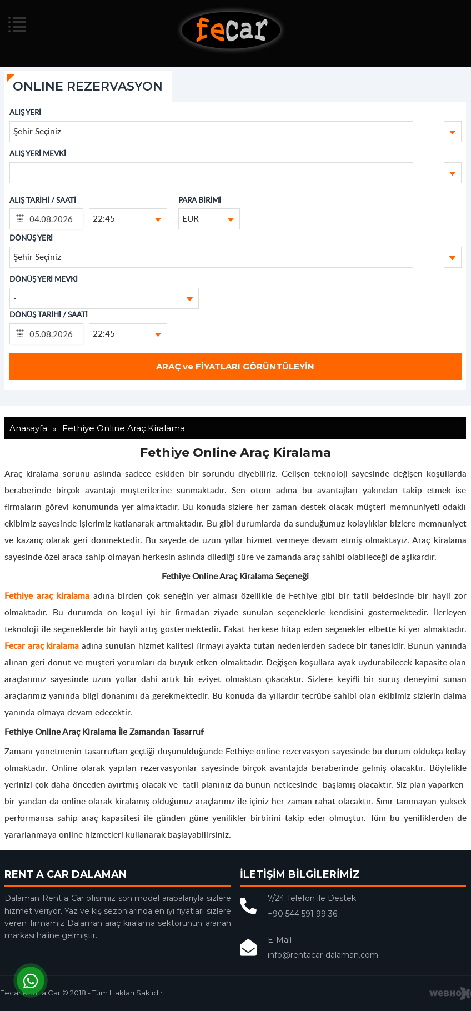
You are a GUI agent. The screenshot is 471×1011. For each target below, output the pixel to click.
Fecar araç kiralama (41, 645)
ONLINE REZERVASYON (88, 86)
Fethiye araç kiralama (46, 595)
